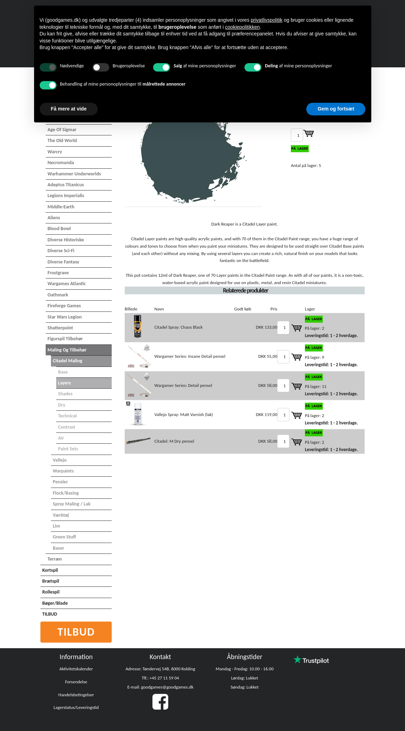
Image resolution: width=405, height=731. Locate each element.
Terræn (54, 559)
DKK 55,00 (267, 356)
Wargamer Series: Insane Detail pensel (189, 356)
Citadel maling (67, 361)
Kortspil (50, 570)
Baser (58, 548)
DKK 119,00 (266, 414)
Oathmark (57, 295)
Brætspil (50, 581)
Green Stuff (64, 537)
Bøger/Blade (55, 603)
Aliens (53, 218)
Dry (61, 405)
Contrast (66, 427)
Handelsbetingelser (76, 694)
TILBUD (49, 614)
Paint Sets (68, 449)
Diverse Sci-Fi (60, 251)
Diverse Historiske (65, 240)
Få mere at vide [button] (69, 109)
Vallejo (59, 460)
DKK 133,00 (266, 327)
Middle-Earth (60, 207)
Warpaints (63, 471)
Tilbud (76, 632)
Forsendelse (76, 681)
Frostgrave (58, 273)
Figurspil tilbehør (65, 339)
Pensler (60, 482)
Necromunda (60, 163)
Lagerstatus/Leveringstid (76, 707)
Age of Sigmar (61, 130)
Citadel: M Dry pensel (174, 441)
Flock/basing (66, 493)
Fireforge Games (64, 306)
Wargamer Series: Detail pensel (183, 385)
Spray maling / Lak (71, 504)
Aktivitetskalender (76, 668)
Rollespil (50, 592)
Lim (56, 526)
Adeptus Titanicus (65, 185)
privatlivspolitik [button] (266, 20)
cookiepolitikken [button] (242, 27)
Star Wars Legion (64, 317)
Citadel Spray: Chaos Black (178, 327)
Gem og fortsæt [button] (336, 109)
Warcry (54, 152)
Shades (65, 394)
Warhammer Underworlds (74, 174)
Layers (64, 383)
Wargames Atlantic (66, 284)
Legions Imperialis (65, 196)
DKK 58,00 (267, 385)
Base (62, 372)
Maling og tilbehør (66, 350)
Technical (67, 416)
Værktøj (61, 515)
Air (61, 438)
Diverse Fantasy (63, 262)
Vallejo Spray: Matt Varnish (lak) (183, 414)
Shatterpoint (60, 328)
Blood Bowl (59, 229)
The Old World (62, 140)
